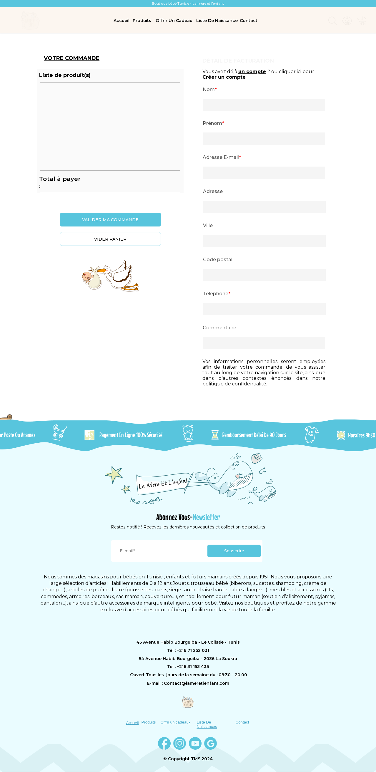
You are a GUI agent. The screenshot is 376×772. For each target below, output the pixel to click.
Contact (248, 20)
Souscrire (234, 550)
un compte (252, 71)
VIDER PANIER (110, 239)
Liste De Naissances (207, 724)
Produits (142, 20)
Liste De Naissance (217, 20)
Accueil (121, 20)
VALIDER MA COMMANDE (110, 219)
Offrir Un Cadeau (174, 20)
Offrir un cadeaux (176, 722)
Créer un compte (224, 77)
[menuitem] (121, 20)
